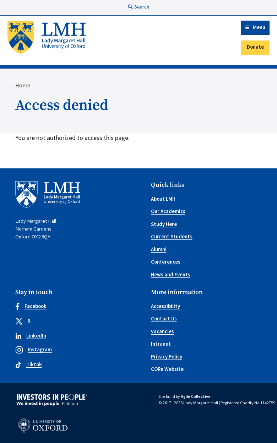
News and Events (170, 275)
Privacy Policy (166, 357)
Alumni (159, 249)
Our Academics (168, 211)
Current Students (171, 237)
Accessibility (165, 306)
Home (22, 85)
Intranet (161, 344)
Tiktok (28, 364)
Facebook (31, 306)
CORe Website (167, 369)
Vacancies (162, 331)
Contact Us (164, 319)
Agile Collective (196, 397)
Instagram (33, 349)
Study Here (164, 224)
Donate (255, 47)
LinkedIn (30, 336)
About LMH (163, 199)
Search (138, 7)
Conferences (165, 262)
